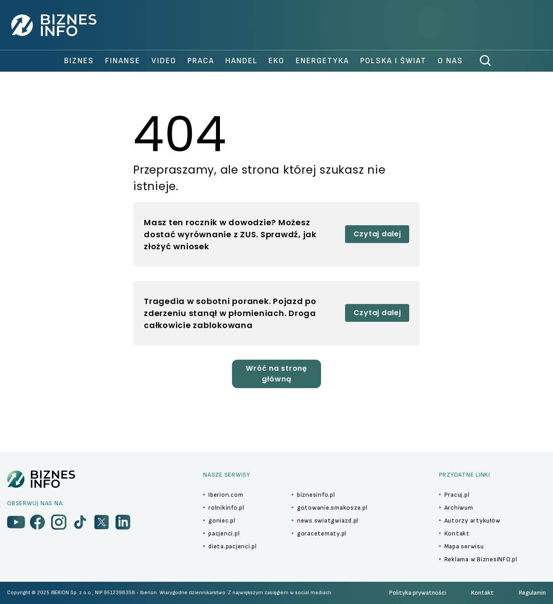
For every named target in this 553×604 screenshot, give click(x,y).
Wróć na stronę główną (276, 373)
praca (200, 60)
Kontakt (482, 592)
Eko (276, 60)
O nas (450, 60)
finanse (122, 60)
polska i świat (393, 60)
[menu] (16, 522)
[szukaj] (485, 61)
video (163, 60)
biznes (79, 60)
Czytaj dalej (377, 234)
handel (241, 60)
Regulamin (532, 592)
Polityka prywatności (417, 592)
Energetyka (322, 60)
